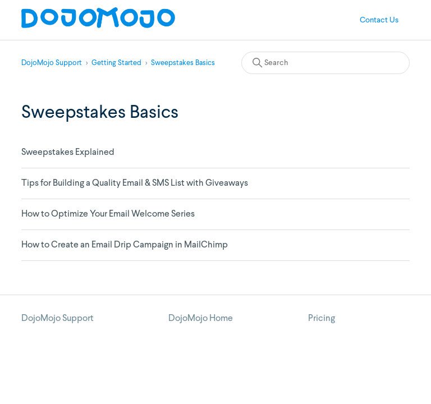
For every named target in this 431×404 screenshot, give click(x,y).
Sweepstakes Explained (67, 152)
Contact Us (379, 20)
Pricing (321, 318)
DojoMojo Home (200, 318)
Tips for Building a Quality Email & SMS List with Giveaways (134, 183)
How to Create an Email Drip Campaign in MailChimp (124, 245)
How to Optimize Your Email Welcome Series (108, 214)
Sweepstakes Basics (183, 63)
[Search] (325, 63)
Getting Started (116, 63)
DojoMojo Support (51, 63)
